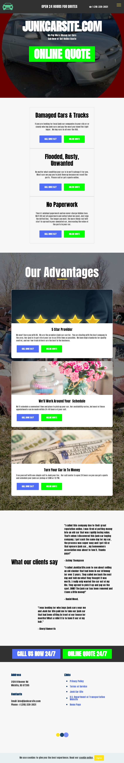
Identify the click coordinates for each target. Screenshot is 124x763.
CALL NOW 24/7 (35, 149)
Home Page (75, 699)
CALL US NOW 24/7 (62, 636)
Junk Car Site (76, 686)
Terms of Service (78, 681)
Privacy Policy (77, 676)
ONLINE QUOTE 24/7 (62, 648)
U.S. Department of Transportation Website (87, 693)
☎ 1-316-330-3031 (98, 6)
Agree (99, 758)
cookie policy (86, 757)
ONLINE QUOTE (62, 54)
